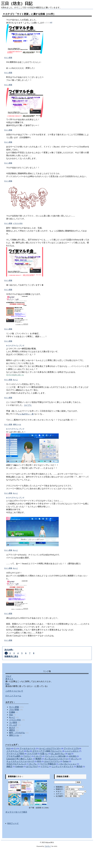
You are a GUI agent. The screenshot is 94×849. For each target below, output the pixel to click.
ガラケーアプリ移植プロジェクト (47, 751)
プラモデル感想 (13, 756)
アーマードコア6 (71, 748)
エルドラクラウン (52, 761)
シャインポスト (72, 751)
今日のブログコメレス (16, 764)
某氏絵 (79, 766)
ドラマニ (45, 766)
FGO (8, 748)
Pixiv (7, 684)
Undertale (19, 766)
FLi (28, 751)
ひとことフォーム (13, 696)
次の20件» (8, 650)
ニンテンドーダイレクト (62, 766)
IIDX (39, 761)
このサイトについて (14, 691)
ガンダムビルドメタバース (56, 759)
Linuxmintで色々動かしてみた (19, 759)
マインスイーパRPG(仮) (55, 756)
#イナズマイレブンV (15, 346)
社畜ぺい (44, 754)
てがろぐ (27, 756)
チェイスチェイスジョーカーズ (20, 761)
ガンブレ (33, 764)
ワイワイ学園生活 (48, 764)
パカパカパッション (67, 764)
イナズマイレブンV (15, 751)
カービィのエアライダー (50, 748)
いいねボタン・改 (26, 414)
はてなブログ (32, 766)
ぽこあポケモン (58, 754)
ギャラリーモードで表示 (16, 812)
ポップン (75, 759)
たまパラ (38, 756)
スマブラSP (32, 754)
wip (69, 754)
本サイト (9, 679)
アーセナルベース (27, 748)
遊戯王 (9, 766)
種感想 (38, 759)
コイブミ (28, 405)
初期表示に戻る (11, 656)
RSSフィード (13, 823)
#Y (51, 23)
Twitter (66, 761)
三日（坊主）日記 (16, 3)
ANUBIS (72, 756)
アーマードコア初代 (15, 754)
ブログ (8, 676)
